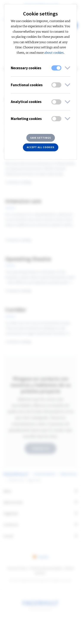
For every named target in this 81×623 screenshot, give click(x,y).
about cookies (54, 53)
